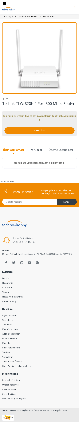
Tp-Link (5, 98)
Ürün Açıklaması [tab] (13, 150)
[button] (74, 7)
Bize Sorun (7, 287)
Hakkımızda (7, 283)
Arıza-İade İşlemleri (11, 333)
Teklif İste (39, 130)
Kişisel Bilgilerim (9, 315)
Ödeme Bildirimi (9, 338)
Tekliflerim (7, 324)
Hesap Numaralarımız (12, 296)
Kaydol (66, 201)
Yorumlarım (7, 357)
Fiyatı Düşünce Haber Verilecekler (17, 366)
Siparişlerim (7, 320)
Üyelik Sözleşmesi (10, 384)
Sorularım (6, 352)
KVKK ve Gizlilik (9, 389)
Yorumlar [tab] (36, 150)
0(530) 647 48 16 (24, 242)
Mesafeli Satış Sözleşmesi (14, 398)
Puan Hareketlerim (11, 347)
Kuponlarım (7, 343)
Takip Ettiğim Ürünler (12, 361)
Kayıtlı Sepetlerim (10, 329)
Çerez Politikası (9, 394)
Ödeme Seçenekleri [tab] (61, 150)
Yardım (5, 292)
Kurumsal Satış (9, 301)
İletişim (5, 278)
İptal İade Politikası (11, 380)
